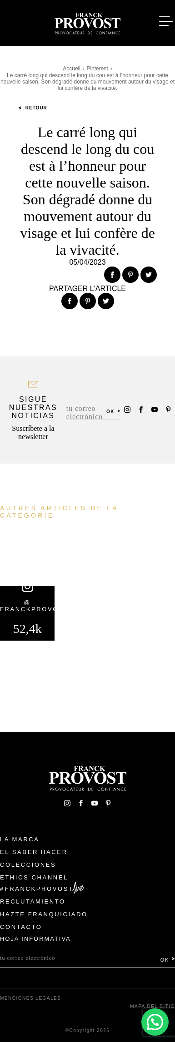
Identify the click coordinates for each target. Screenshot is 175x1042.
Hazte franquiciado (44, 914)
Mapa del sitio (152, 1006)
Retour (32, 107)
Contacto (21, 926)
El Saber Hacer (34, 852)
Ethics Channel (34, 877)
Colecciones (28, 864)
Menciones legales (30, 998)
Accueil (71, 68)
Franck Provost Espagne (87, 22)
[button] (155, 1022)
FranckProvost (39, 888)
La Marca (20, 839)
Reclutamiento (32, 901)
